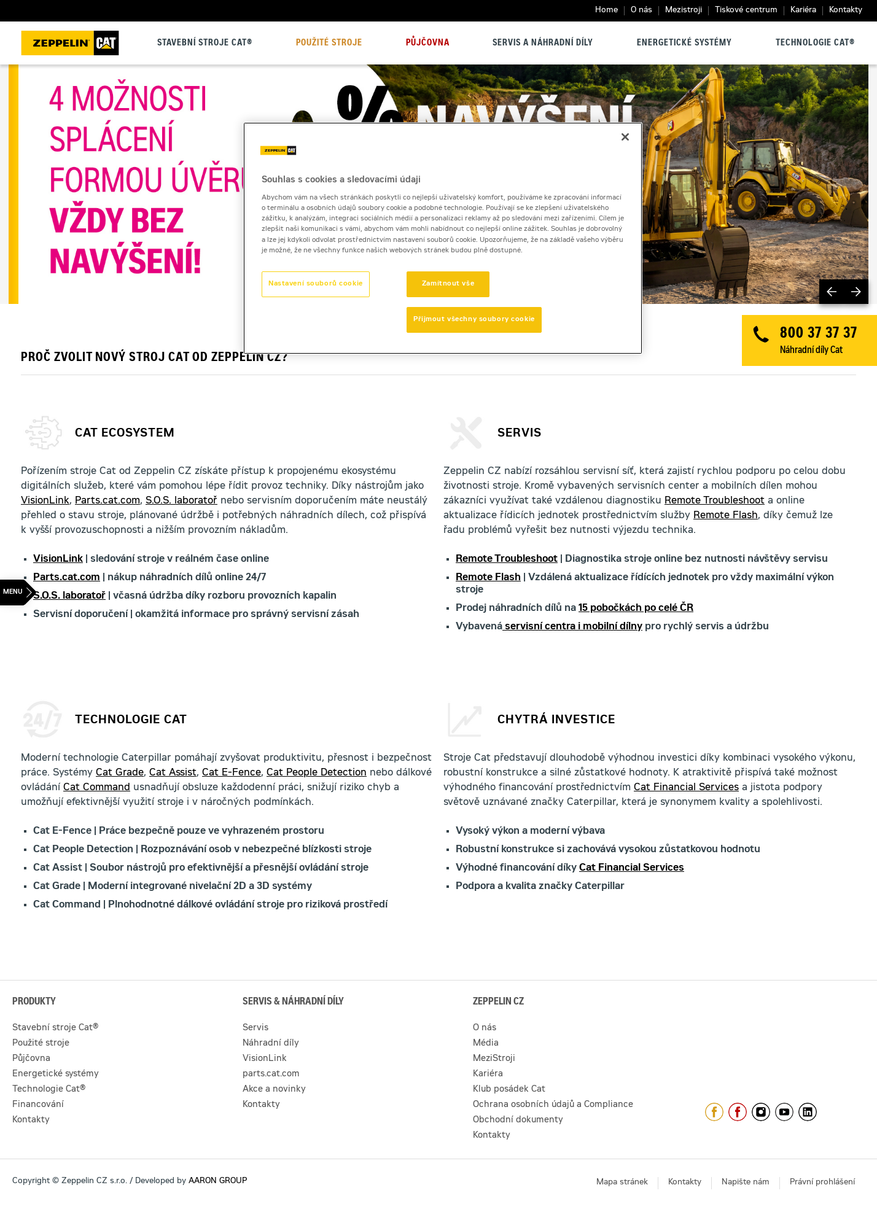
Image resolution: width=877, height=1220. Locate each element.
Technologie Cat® (815, 43)
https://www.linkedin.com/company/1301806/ (807, 1112)
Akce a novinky (274, 1090)
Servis (255, 1028)
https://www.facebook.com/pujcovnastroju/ (737, 1112)
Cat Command (96, 788)
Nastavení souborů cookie (315, 284)
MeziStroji (494, 1059)
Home (606, 11)
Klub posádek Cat (509, 1090)
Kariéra (803, 11)
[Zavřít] (625, 136)
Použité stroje (329, 43)
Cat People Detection (317, 773)
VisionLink (45, 501)
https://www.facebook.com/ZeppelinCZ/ (714, 1112)
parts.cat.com (271, 1074)
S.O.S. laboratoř (181, 501)
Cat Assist (173, 773)
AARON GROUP (218, 1182)
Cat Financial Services (686, 788)
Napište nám (746, 1183)
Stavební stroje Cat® (204, 43)
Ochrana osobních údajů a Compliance (553, 1105)
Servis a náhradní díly (543, 43)
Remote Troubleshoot (715, 501)
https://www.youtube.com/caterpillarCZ (784, 1112)
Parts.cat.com (107, 501)
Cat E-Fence (231, 773)
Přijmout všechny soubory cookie (474, 319)
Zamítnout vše (448, 284)
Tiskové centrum (746, 11)
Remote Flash (725, 516)
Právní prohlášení (822, 1183)
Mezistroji (683, 11)
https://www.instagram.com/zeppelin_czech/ (761, 1112)
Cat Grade (120, 773)
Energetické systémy (684, 43)
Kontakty (845, 11)
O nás (641, 11)
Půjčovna (428, 43)
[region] (442, 238)
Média (486, 1043)
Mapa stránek (622, 1183)
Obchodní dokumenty (518, 1120)
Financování (38, 1105)
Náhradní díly (271, 1043)
